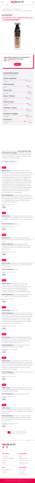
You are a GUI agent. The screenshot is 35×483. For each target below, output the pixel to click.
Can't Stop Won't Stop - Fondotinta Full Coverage (14, 10)
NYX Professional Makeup (11, 19)
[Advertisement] (17, 137)
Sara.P (3, 204)
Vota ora (17, 64)
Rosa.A (4, 272)
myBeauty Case (23, 458)
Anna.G (4, 252)
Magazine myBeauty (8, 458)
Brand (4, 462)
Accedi (20, 456)
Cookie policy (23, 474)
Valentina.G (5, 349)
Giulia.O (4, 326)
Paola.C (4, 376)
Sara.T (3, 299)
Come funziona (6, 469)
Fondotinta (17, 9)
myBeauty (5, 456)
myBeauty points (23, 462)
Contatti (4, 472)
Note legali (22, 472)
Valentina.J (5, 423)
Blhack (27, 481)
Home (3, 9)
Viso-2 (12, 9)
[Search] (2, 2)
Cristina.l (4, 396)
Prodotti (4, 460)
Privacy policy (23, 469)
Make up (8, 9)
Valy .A (3, 226)
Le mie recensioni (24, 460)
